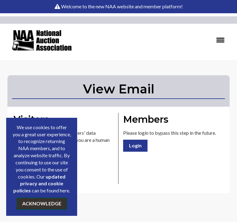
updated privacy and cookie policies (39, 184)
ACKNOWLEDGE (41, 203)
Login (135, 145)
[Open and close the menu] (155, 40)
